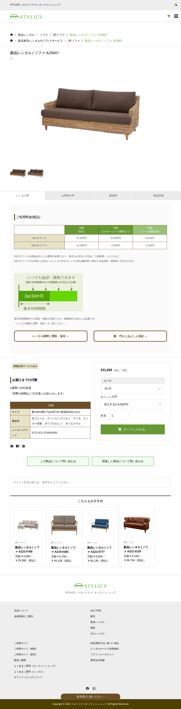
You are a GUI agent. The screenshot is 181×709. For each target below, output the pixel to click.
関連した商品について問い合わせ (123, 461)
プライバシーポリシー (102, 654)
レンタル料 (22, 195)
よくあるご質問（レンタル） (29, 671)
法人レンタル (97, 633)
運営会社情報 (97, 660)
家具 (92, 616)
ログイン (47, 482)
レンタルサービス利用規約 (104, 648)
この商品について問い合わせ (58, 461)
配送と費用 (20, 660)
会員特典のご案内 (23, 616)
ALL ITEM (95, 610)
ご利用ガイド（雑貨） (26, 648)
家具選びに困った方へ (89, 696)
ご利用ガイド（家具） (26, 654)
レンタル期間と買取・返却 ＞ (50, 336)
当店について (21, 610)
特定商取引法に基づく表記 (104, 643)
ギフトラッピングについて (28, 677)
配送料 (113, 195)
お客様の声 (68, 195)
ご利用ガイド (21, 643)
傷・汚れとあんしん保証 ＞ (130, 336)
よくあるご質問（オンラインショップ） (35, 666)
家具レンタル (97, 622)
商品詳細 (158, 195)
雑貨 (92, 627)
